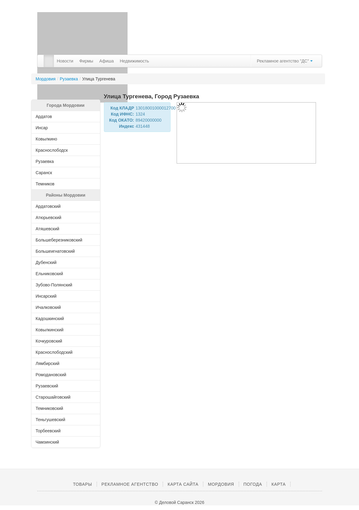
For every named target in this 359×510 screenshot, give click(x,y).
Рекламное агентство (129, 484)
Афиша (106, 61)
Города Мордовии (66, 105)
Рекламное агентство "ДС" (285, 61)
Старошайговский (67, 397)
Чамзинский (67, 442)
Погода (253, 484)
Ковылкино (67, 139)
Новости (65, 61)
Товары (82, 484)
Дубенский (67, 262)
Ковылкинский (67, 329)
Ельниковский (67, 273)
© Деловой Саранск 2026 (179, 502)
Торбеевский (67, 430)
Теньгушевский (67, 419)
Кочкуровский (67, 341)
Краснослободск (67, 150)
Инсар (67, 127)
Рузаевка (69, 78)
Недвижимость (134, 61)
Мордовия (46, 78)
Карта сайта (183, 484)
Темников (67, 183)
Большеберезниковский (67, 240)
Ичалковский (67, 307)
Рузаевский (67, 385)
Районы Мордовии (65, 195)
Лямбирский (67, 363)
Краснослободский (67, 352)
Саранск (67, 172)
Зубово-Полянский (67, 284)
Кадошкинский (67, 318)
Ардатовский (67, 206)
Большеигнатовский (67, 251)
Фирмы (86, 61)
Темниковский (67, 408)
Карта (278, 484)
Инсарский (67, 296)
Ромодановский (67, 374)
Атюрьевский (67, 217)
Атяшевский (67, 228)
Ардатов (67, 116)
